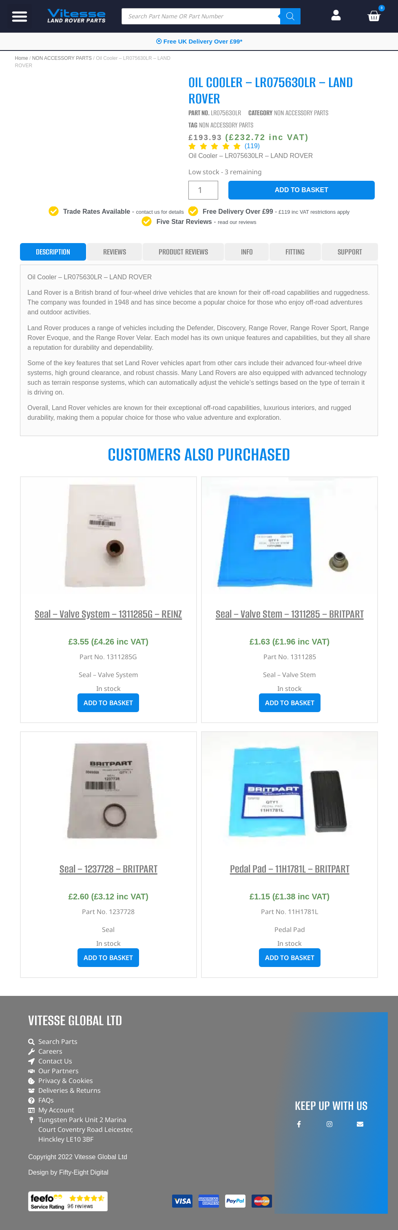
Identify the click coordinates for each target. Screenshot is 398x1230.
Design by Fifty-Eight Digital (68, 1172)
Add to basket (301, 189)
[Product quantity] (203, 190)
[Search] (290, 16)
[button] (19, 16)
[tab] (53, 252)
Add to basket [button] (108, 702)
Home (21, 58)
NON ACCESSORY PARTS (62, 58)
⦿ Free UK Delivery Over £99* (199, 41)
